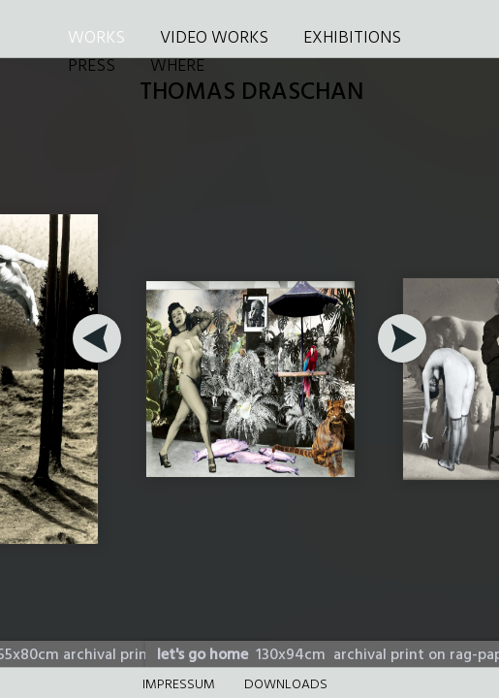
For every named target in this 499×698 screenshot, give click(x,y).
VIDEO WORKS (214, 38)
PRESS (91, 66)
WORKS (96, 38)
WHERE (177, 66)
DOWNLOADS (285, 685)
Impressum (178, 685)
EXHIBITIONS (352, 38)
